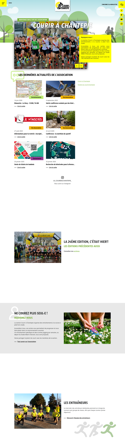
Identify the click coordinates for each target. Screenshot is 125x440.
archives (77, 251)
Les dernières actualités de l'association (46, 75)
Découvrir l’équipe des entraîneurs (78, 418)
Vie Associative (68, 97)
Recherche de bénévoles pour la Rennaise (61, 164)
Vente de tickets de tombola (24, 164)
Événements (37, 158)
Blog (71, 158)
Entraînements (36, 97)
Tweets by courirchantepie (86, 85)
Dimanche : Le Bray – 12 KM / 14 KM (26, 103)
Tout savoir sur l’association (26, 342)
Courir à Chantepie (84, 81)
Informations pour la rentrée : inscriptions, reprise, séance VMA (36, 134)
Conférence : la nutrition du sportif (58, 134)
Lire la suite (21, 106)
